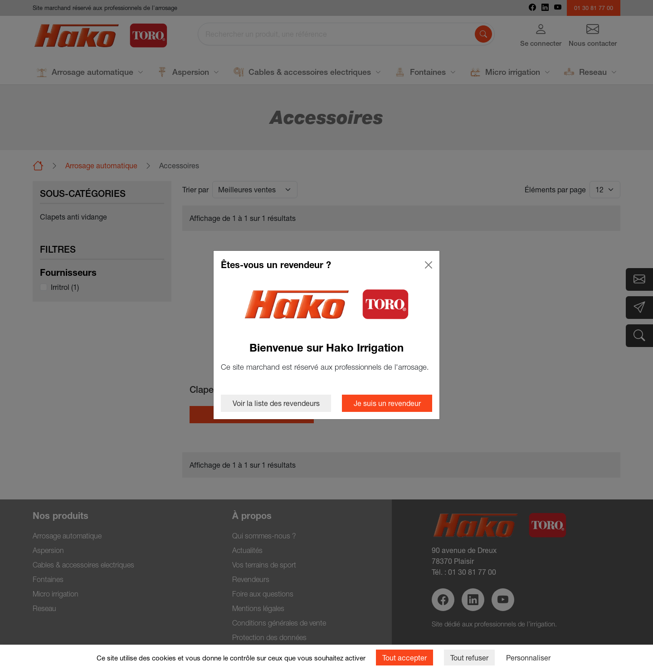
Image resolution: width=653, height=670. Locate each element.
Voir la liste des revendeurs (276, 403)
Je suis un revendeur (387, 403)
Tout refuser (469, 657)
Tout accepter (404, 657)
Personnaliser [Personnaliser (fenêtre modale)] (528, 657)
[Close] (428, 265)
